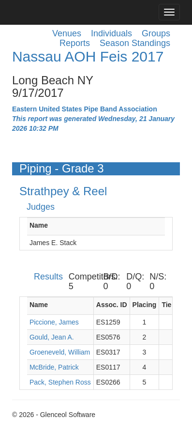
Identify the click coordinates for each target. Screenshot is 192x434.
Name (39, 225)
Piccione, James (54, 322)
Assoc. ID (111, 305)
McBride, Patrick (54, 367)
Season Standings (135, 43)
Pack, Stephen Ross (60, 382)
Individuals (111, 33)
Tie (166, 305)
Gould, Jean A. (52, 337)
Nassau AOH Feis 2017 (88, 56)
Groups (156, 33)
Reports (74, 43)
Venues (66, 33)
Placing (145, 305)
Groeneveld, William (60, 352)
